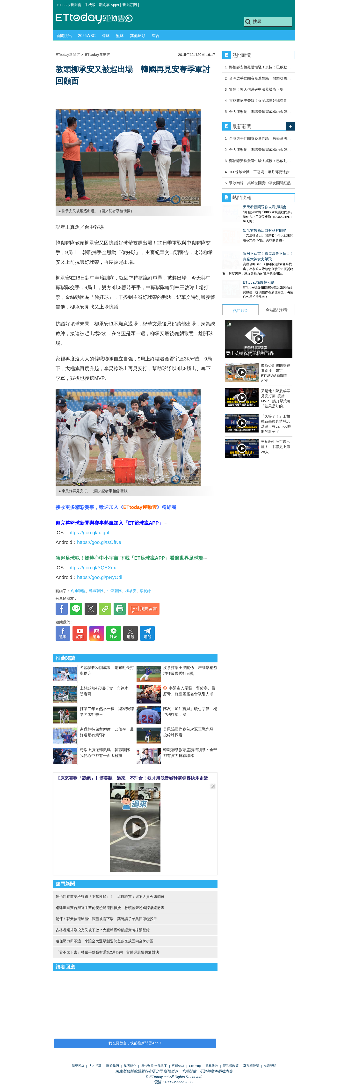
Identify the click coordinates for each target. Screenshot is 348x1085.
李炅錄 (145, 591)
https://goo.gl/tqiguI (88, 532)
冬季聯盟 (78, 591)
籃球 (120, 36)
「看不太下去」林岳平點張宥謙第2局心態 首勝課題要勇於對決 (107, 952)
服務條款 (211, 1066)
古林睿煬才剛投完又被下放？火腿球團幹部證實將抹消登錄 (103, 930)
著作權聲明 (251, 1066)
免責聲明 (270, 1066)
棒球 (106, 36)
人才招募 (95, 1066)
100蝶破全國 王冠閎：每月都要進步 (259, 172)
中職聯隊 (114, 591)
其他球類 (137, 36)
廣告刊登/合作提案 (154, 1066)
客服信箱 (178, 1066)
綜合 (156, 36)
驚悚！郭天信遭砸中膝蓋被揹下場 (256, 89)
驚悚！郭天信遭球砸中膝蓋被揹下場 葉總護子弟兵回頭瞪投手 (106, 919)
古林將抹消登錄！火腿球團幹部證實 (258, 100)
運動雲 (98, 18)
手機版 (90, 5)
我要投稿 (78, 1066)
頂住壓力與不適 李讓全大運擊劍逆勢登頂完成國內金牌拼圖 (104, 941)
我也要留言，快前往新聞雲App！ (135, 1043)
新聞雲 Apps (109, 5)
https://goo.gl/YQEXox (92, 567)
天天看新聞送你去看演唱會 (244, 207)
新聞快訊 (64, 36)
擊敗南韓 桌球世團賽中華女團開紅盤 (260, 183)
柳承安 (130, 591)
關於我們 (112, 1066)
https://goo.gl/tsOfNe (99, 542)
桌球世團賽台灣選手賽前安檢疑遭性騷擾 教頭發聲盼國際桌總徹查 (110, 908)
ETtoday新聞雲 (69, 5)
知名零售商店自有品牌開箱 (244, 225)
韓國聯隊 (96, 591)
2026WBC (87, 36)
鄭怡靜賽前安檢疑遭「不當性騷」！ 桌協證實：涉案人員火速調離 (110, 896)
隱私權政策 (231, 1066)
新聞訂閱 (129, 5)
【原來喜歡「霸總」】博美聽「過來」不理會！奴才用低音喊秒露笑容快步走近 (132, 778)
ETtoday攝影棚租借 (238, 273)
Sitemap (195, 1066)
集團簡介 (130, 1066)
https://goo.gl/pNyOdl (99, 577)
